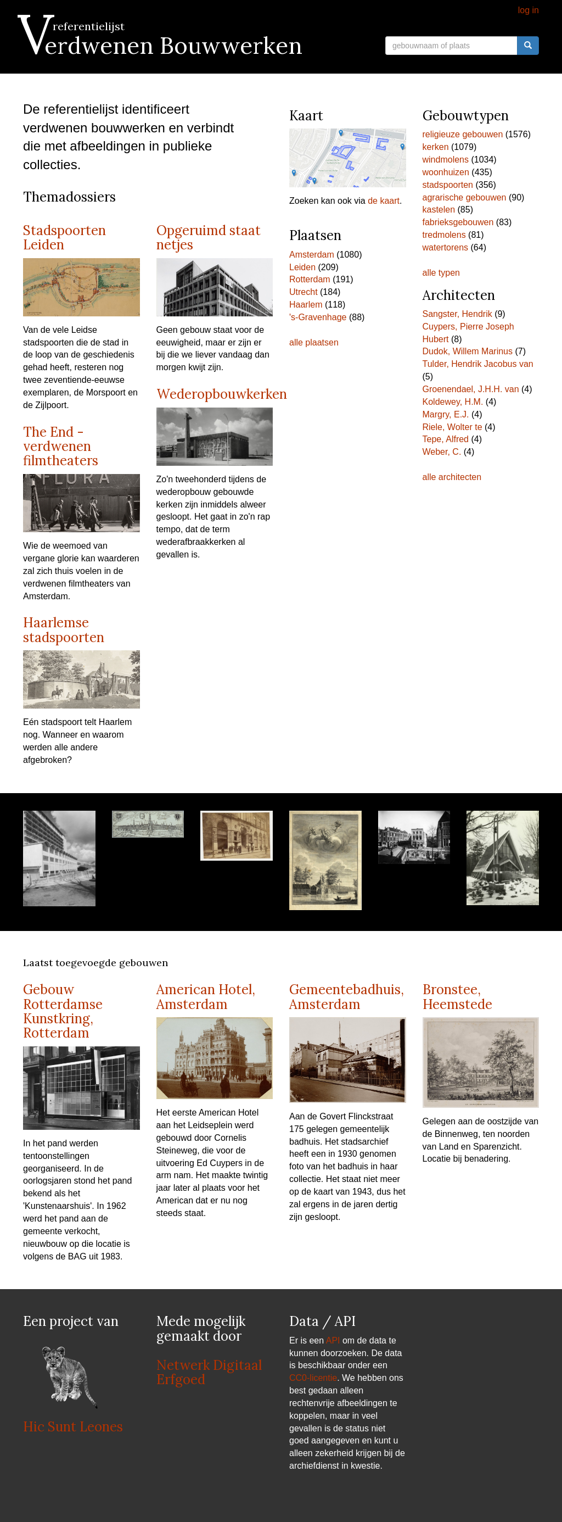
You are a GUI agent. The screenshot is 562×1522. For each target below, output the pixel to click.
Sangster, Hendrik (457, 314)
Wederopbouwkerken (221, 394)
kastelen (439, 209)
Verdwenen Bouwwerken (162, 45)
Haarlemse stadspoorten (63, 629)
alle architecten (452, 477)
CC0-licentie (313, 1377)
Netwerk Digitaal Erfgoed (209, 1372)
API (333, 1340)
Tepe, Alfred (446, 439)
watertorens (446, 247)
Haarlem (305, 304)
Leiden (302, 267)
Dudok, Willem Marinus (468, 351)
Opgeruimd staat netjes (208, 237)
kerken (436, 147)
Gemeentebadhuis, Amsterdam (346, 996)
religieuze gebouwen (463, 134)
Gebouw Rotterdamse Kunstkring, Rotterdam (63, 1011)
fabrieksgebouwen (458, 222)
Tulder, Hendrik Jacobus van (478, 364)
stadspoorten (448, 184)
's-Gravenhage (317, 317)
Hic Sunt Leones (73, 1426)
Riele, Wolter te (452, 427)
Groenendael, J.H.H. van (471, 389)
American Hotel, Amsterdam (205, 996)
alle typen (441, 272)
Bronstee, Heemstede (457, 996)
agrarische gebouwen (465, 197)
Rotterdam (309, 279)
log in (528, 10)
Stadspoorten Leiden (64, 237)
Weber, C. (442, 451)
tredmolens (444, 234)
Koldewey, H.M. (453, 401)
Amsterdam (311, 254)
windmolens (446, 159)
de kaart (384, 200)
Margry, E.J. (446, 414)
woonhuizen (446, 172)
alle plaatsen (314, 342)
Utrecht (303, 292)
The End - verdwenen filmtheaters (60, 446)
